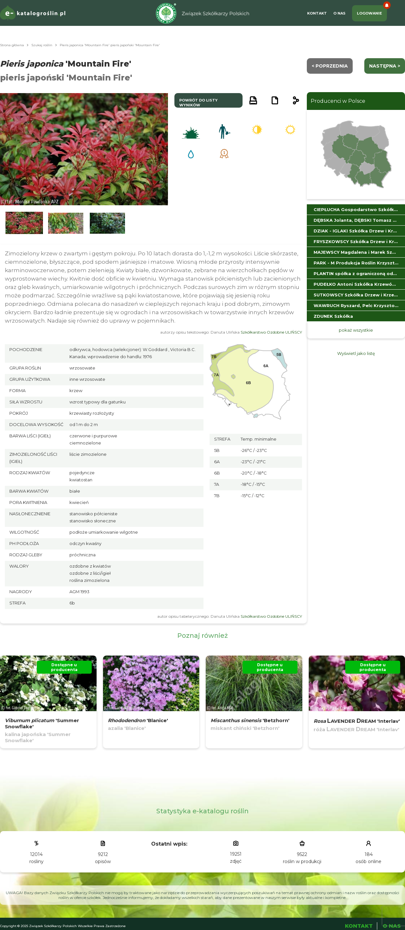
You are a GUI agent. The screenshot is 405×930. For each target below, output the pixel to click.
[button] (24, 223)
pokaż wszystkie (356, 330)
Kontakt (317, 13)
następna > (384, 66)
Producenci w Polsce (338, 101)
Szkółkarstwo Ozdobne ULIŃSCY (271, 332)
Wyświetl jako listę (356, 353)
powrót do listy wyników (198, 102)
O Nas (339, 13)
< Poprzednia (330, 66)
